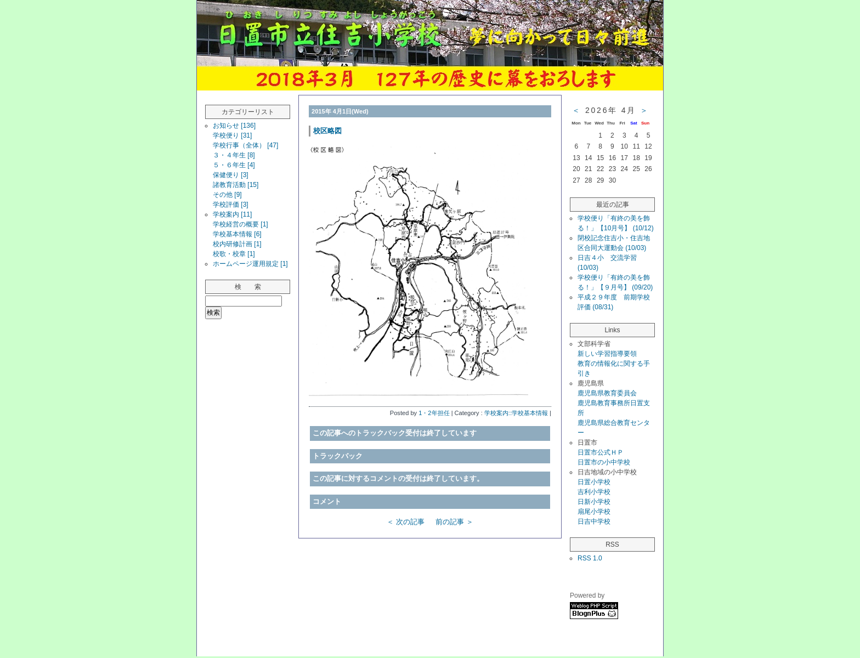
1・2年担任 (433, 413)
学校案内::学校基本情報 (516, 413)
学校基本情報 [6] (237, 234)
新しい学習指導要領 (607, 354)
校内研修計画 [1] (237, 244)
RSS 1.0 (590, 558)
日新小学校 (594, 502)
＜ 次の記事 (406, 522)
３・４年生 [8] (234, 155)
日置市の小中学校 (604, 462)
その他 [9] (227, 194)
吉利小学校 (594, 492)
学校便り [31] (232, 135)
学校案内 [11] (232, 214)
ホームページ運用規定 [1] (250, 264)
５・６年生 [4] (234, 165)
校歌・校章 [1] (234, 254)
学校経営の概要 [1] (240, 224)
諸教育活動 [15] (235, 185)
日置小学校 (594, 482)
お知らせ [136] (234, 125)
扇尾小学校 (594, 511)
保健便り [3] (230, 175)
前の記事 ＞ (454, 522)
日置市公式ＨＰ (601, 452)
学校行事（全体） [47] (245, 145)
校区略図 (327, 131)
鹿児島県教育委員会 (607, 393)
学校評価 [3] (230, 204)
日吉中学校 (594, 521)
